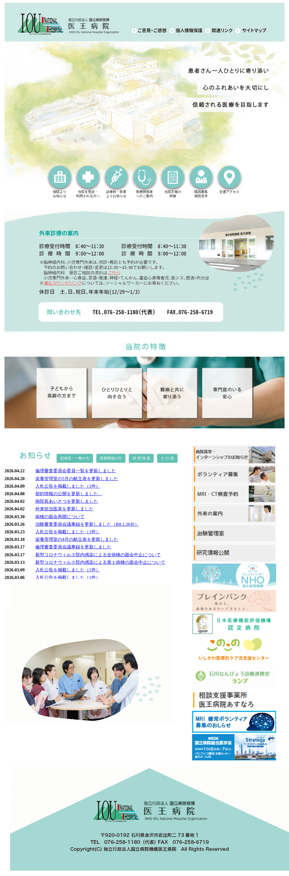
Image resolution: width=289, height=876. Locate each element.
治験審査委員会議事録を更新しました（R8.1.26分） (87, 524)
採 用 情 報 (141, 458)
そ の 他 (167, 458)
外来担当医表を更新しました (64, 508)
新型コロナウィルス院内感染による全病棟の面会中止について (98, 554)
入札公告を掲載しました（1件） (67, 486)
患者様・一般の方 (74, 458)
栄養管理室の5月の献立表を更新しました (76, 478)
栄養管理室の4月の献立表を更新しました (76, 539)
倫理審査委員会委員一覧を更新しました (75, 470)
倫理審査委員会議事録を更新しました (73, 547)
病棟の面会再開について (60, 516)
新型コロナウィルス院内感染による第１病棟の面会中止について (100, 562)
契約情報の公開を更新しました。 (68, 493)
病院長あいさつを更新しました (66, 501)
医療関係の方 (111, 458)
